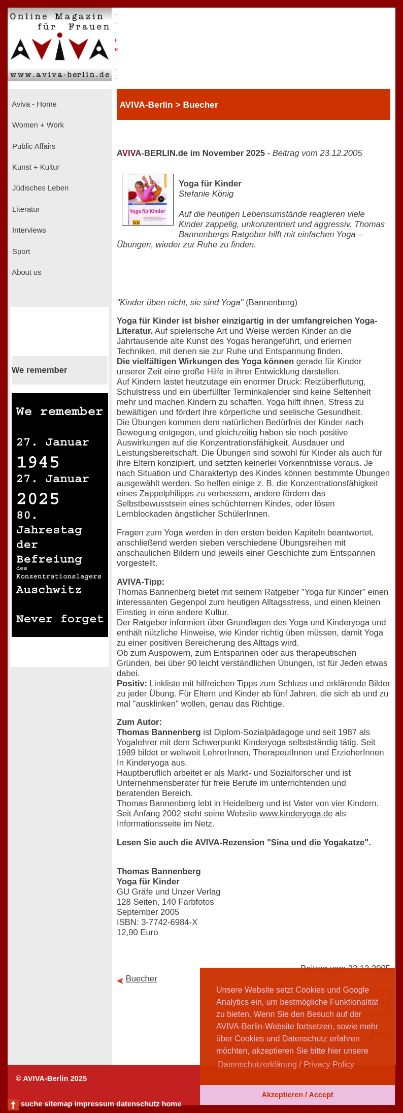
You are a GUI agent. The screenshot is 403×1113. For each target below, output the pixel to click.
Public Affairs (32, 146)
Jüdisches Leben (39, 188)
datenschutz (138, 1104)
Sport (20, 251)
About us (26, 272)
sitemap (58, 1104)
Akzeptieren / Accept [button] (297, 1095)
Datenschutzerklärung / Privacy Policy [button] (286, 1064)
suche (31, 1104)
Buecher (141, 978)
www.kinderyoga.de (295, 813)
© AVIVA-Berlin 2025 (51, 1078)
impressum (94, 1104)
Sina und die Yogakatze (318, 842)
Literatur (25, 209)
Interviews (28, 230)
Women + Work (37, 125)
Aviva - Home (33, 104)
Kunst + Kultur (34, 167)
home (171, 1104)
